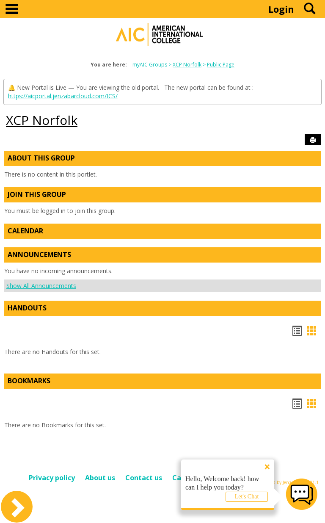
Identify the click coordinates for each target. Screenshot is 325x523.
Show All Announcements (41, 286)
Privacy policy (52, 477)
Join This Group (37, 194)
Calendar (25, 230)
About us (100, 477)
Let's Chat (247, 496)
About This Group (41, 158)
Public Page (220, 64)
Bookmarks (29, 380)
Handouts (27, 308)
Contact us (143, 477)
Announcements (39, 254)
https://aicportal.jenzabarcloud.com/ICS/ (63, 96)
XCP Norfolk (187, 64)
